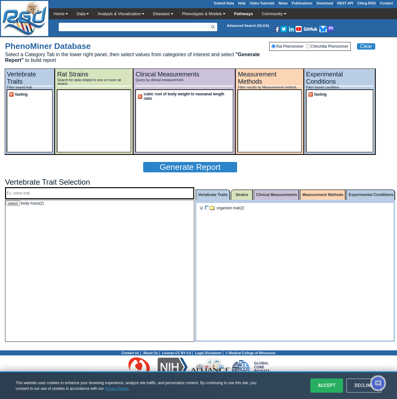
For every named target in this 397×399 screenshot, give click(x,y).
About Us (150, 353)
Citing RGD (366, 3)
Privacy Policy (116, 388)
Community (274, 13)
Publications (302, 3)
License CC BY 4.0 (176, 353)
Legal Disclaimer (208, 353)
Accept (327, 385)
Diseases (163, 13)
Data (83, 13)
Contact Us (130, 353)
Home (61, 13)
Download (325, 3)
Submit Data (224, 3)
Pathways (243, 13)
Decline (363, 385)
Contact (386, 3)
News (283, 3)
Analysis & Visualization (120, 13)
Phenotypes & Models (203, 13)
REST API (345, 3)
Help (242, 3)
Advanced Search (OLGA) (248, 25)
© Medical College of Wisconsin (250, 353)
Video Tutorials (262, 3)
